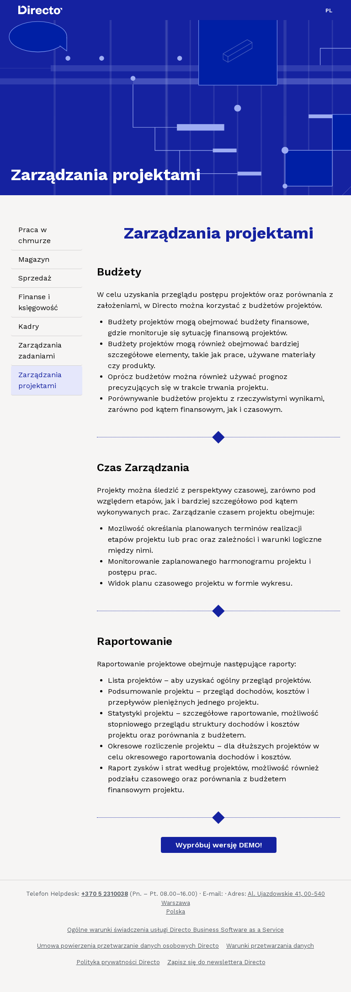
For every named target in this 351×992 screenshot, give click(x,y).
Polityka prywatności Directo (118, 962)
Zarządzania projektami (40, 380)
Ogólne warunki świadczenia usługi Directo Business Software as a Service (175, 929)
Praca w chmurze (34, 235)
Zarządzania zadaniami (40, 350)
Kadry (28, 326)
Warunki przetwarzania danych (270, 945)
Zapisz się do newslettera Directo (216, 962)
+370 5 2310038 (104, 893)
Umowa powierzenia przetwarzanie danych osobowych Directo (128, 945)
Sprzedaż (35, 278)
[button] (328, 10)
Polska (175, 911)
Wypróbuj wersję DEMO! (219, 845)
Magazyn (33, 259)
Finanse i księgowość (38, 302)
